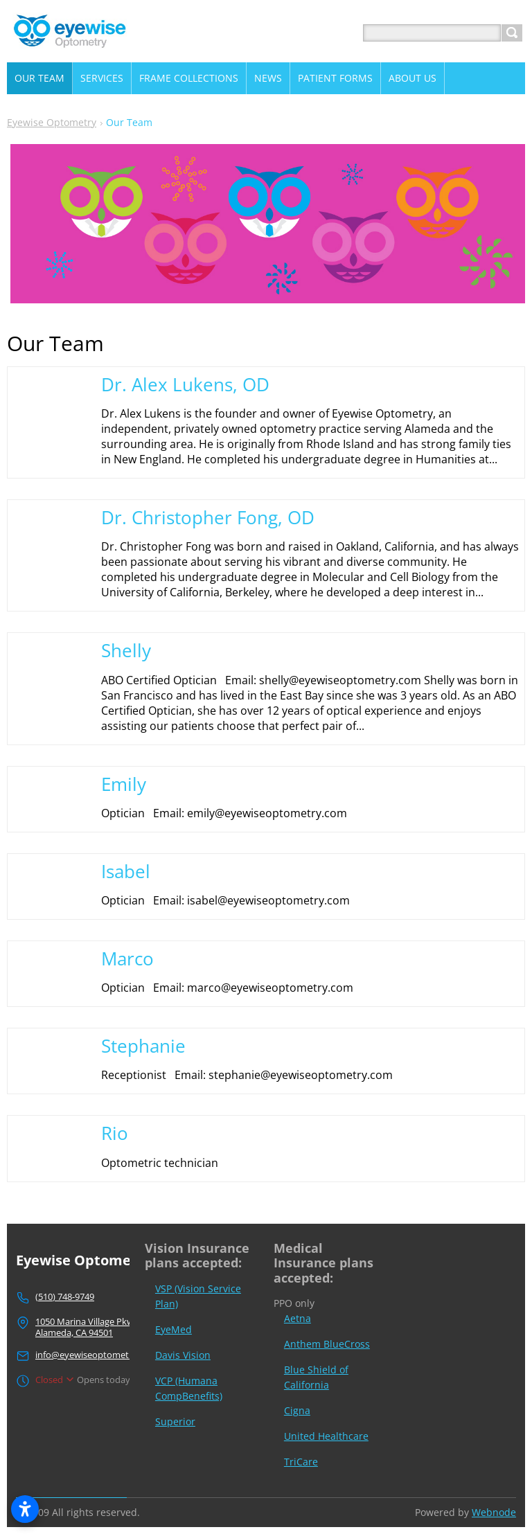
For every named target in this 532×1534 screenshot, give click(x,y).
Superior (175, 1421)
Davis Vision (183, 1355)
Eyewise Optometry (51, 122)
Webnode (494, 1512)
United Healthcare (326, 1436)
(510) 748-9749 (64, 1296)
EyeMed (173, 1329)
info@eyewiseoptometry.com (96, 1354)
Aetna (297, 1318)
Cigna (297, 1410)
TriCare (301, 1461)
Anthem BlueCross (327, 1343)
